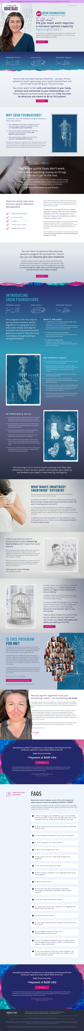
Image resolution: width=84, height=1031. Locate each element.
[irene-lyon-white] (12, 1011)
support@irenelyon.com (42, 775)
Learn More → (66, 1)
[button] (54, 817)
